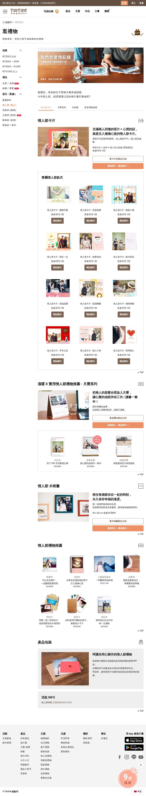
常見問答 (65, 738)
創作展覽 (6, 742)
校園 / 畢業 (10, 88)
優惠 (106, 11)
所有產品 (24, 738)
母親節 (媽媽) (9, 110)
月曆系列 (61, 107)
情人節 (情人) (9, 105)
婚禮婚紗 (45, 738)
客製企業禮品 (67, 747)
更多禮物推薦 (90, 107)
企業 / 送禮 (10, 83)
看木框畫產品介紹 (117, 521)
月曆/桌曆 (25, 747)
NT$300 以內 (9, 56)
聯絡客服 (65, 742)
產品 (67, 11)
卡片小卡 (24, 760)
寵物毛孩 (45, 751)
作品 (87, 11)
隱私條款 (65, 751)
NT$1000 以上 (9, 71)
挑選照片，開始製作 (118, 425)
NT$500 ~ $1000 (11, 66)
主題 (77, 11)
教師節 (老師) (9, 120)
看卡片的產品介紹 (117, 158)
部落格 (86, 742)
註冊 (124, 3)
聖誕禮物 (45, 764)
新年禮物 (45, 769)
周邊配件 (24, 764)
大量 (97, 11)
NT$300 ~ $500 (10, 61)
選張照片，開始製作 (118, 165)
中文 (139, 791)
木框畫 (75, 107)
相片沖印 (24, 756)
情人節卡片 (46, 107)
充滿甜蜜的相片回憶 (62, 702)
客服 (141, 3)
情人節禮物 (46, 756)
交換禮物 (45, 773)
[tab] (68, 11)
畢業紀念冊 (46, 777)
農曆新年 (7, 100)
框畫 (22, 751)
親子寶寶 (45, 747)
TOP (141, 372)
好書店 (104, 738)
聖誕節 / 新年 (9, 125)
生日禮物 (45, 742)
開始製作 (57, 220)
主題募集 (6, 738)
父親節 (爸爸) (11, 115)
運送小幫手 (26, 769)
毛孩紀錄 (52, 11)
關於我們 (87, 738)
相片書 (23, 742)
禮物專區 (19, 22)
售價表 (23, 773)
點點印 (7, 22)
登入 (133, 3)
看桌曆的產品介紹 (117, 418)
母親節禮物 (46, 760)
